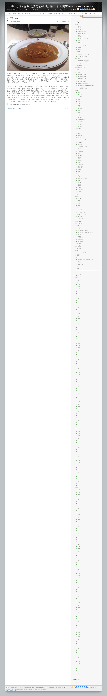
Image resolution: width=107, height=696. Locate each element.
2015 (76, 571)
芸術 (76, 196)
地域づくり (78, 58)
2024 (76, 311)
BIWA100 (80, 219)
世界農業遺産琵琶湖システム (85, 60)
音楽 (79, 200)
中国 (79, 130)
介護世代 (77, 255)
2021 (76, 399)
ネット (77, 207)
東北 (79, 115)
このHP (81, 13)
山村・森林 (80, 189)
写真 (79, 203)
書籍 (76, 194)
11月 (79, 286)
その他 (77, 268)
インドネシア (81, 142)
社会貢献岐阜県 (82, 79)
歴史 (79, 180)
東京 (79, 112)
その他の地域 (81, 119)
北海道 (81, 126)
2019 (76, 458)
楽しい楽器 (78, 221)
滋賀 (79, 92)
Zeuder (44, 689)
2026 (76, 277)
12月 (79, 284)
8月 (79, 293)
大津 (81, 94)
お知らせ (77, 266)
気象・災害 (78, 191)
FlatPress (7, 689)
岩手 (81, 117)
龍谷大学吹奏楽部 (80, 67)
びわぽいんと (83, 88)
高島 (81, 97)
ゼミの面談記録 (82, 31)
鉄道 (76, 250)
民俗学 (79, 187)
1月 (79, 280)
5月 (79, 300)
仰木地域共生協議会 (83, 83)
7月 (79, 295)
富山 (81, 124)
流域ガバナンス (82, 149)
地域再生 (80, 160)
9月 (79, 291)
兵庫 (79, 106)
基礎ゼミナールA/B (83, 36)
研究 (44, 13)
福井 (81, 121)
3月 (79, 304)
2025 (76, 282)
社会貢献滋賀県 (82, 76)
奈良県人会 (80, 234)
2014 (76, 600)
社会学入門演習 (82, 33)
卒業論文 (50, 13)
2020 (76, 429)
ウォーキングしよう (80, 214)
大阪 (79, 103)
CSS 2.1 (15, 690)
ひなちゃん (80, 261)
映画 (79, 205)
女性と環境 (80, 164)
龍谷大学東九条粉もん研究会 (85, 232)
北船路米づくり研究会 (60, 13)
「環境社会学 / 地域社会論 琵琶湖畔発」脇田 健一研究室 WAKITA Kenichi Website (49, 6)
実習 (79, 40)
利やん (79, 228)
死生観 (79, 169)
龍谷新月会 (80, 241)
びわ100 (80, 216)
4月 (79, 302)
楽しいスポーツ (79, 223)
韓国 (79, 133)
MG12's (11, 689)
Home (9, 13)
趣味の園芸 (78, 246)
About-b (27, 13)
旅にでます (78, 128)
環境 (79, 162)
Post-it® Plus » (66, 108)
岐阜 (79, 110)
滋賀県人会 (80, 239)
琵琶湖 (79, 158)
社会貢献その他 (82, 81)
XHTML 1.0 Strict (9, 690)
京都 (79, 99)
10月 (79, 289)
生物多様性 (80, 151)
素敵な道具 (78, 243)
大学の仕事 (78, 63)
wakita (77, 257)
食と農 (79, 182)
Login (76, 682)
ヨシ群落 (80, 155)
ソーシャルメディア (80, 252)
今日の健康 (78, 248)
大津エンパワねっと (72, 13)
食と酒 (28, 104)
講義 (79, 42)
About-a (20, 13)
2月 (79, 307)
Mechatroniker (37, 689)
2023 (76, 341)
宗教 (79, 171)
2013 (76, 630)
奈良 (79, 101)
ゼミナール (34, 13)
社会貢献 (77, 72)
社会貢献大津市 (82, 74)
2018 (76, 487)
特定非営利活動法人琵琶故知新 (86, 85)
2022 (76, 370)
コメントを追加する (64, 21)
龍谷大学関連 (78, 65)
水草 (79, 153)
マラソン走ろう (79, 210)
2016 (76, 542)
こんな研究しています (81, 146)
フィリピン (80, 135)
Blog (14, 13)
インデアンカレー (13, 18)
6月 (79, 298)
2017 (76, 512)
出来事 (77, 70)
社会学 (79, 185)
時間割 (79, 27)
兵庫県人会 (80, 237)
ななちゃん (80, 264)
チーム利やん (81, 212)
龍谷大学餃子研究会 (83, 230)
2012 (76, 659)
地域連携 (77, 51)
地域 (76, 90)
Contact (92, 13)
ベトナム (80, 144)
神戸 (81, 108)
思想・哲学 (80, 167)
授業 (40, 13)
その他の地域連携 (82, 56)
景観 (79, 176)
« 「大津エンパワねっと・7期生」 (14, 108)
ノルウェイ (83, 140)
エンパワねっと (82, 45)
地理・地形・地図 (82, 178)
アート (79, 198)
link (86, 13)
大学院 (79, 49)
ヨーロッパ (80, 137)
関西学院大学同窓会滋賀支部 (85, 259)
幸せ (79, 173)
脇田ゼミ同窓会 (84, 38)
